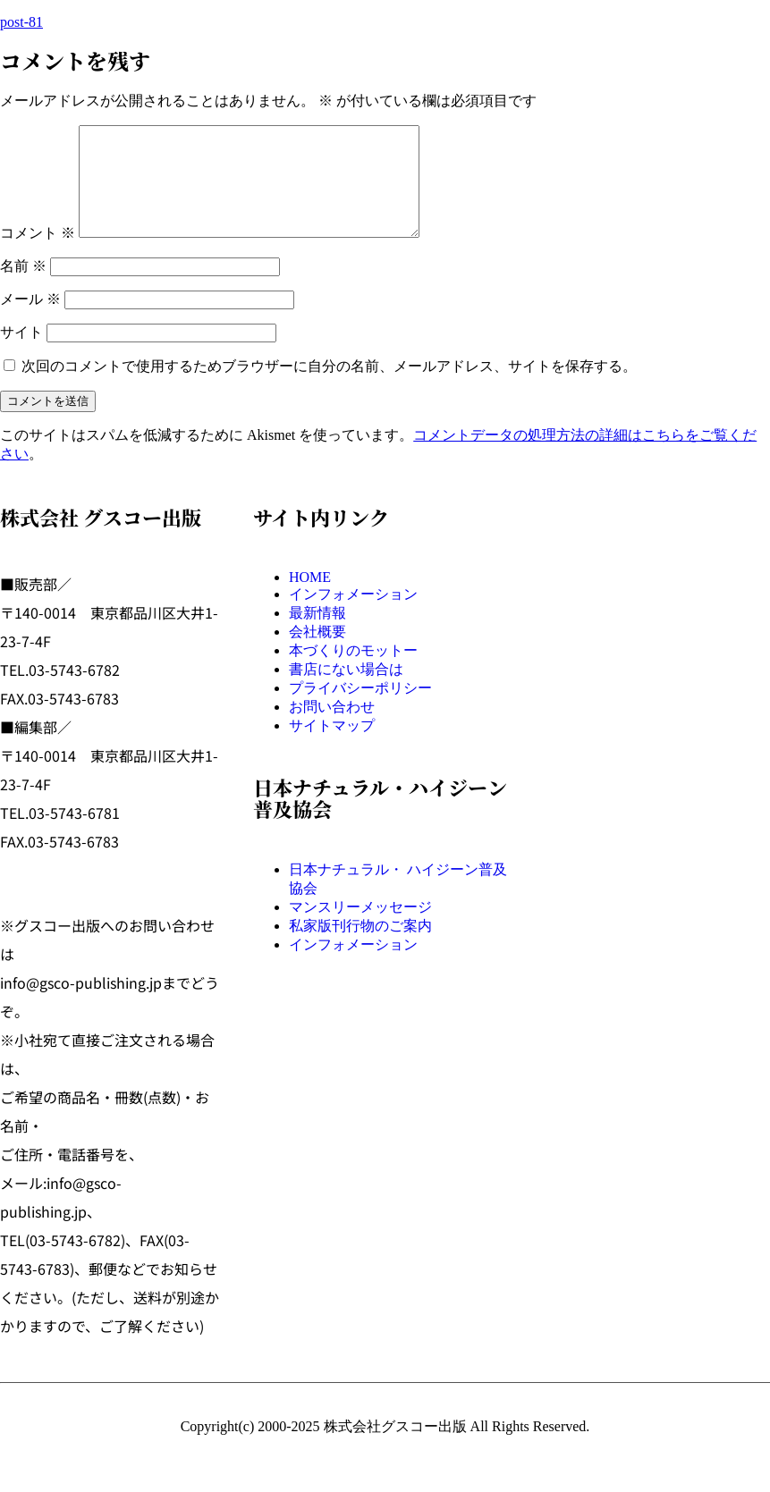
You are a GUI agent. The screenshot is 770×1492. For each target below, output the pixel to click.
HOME (310, 598)
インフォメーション (353, 615)
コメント (37, 254)
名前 (23, 287)
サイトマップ (332, 746)
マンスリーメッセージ (360, 928)
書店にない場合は (346, 690)
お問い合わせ (332, 728)
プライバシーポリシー (360, 709)
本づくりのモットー (353, 671)
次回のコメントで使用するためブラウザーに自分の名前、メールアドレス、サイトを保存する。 (329, 387)
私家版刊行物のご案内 (360, 947)
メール (30, 320)
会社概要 (317, 653)
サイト (21, 353)
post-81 (21, 22)
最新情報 (317, 634)
